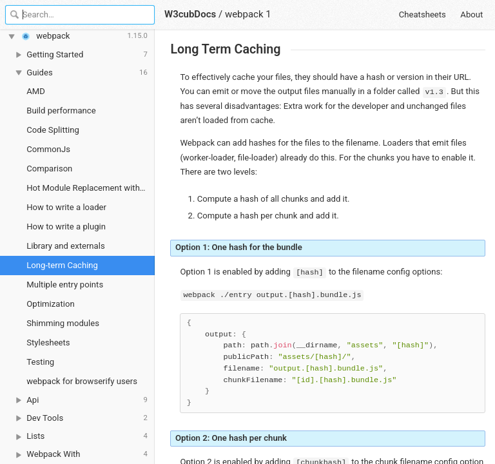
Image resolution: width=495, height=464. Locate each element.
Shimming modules (62, 323)
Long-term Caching (62, 265)
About (471, 14)
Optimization (50, 304)
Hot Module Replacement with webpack (90, 188)
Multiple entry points (64, 284)
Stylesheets (48, 342)
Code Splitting (52, 130)
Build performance (60, 110)
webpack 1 (248, 14)
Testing (40, 362)
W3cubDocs (190, 14)
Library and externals (65, 246)
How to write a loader (66, 207)
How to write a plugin (66, 226)
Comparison (49, 168)
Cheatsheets (422, 14)
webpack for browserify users (81, 381)
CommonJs (48, 149)
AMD (35, 91)
